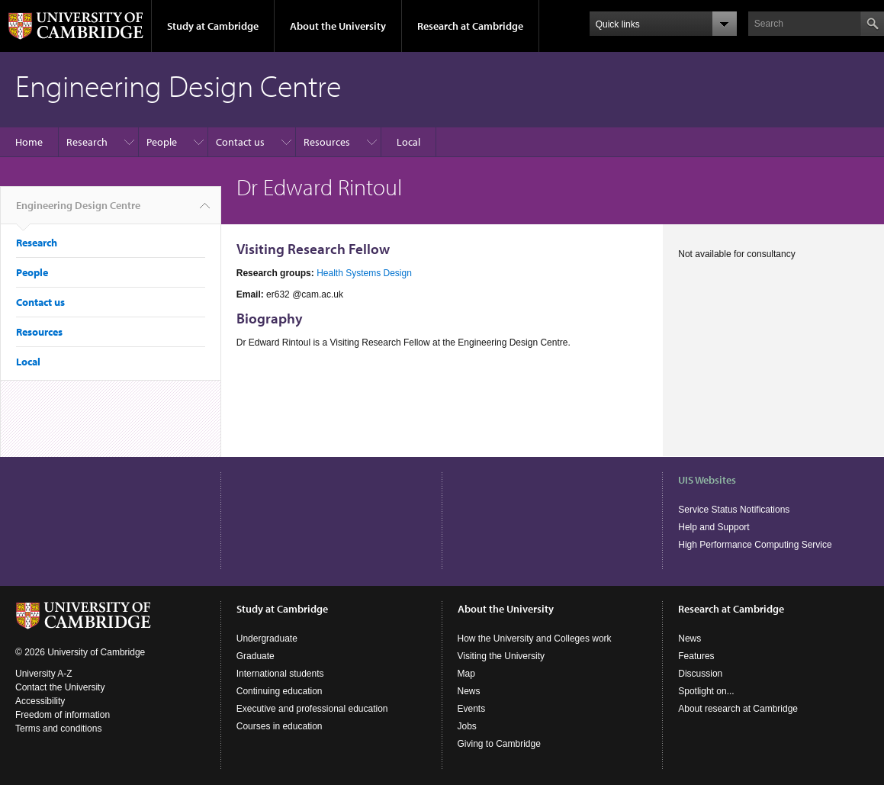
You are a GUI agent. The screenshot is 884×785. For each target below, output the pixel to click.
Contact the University (59, 687)
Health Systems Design (364, 273)
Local (408, 142)
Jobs (467, 726)
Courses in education (279, 726)
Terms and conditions (58, 728)
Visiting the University (501, 656)
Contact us (240, 142)
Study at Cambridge (213, 26)
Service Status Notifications (733, 509)
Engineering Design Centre (78, 211)
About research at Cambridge (738, 708)
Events (472, 708)
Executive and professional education (312, 708)
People (161, 142)
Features (696, 656)
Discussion (700, 673)
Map (466, 673)
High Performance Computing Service (754, 544)
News (469, 691)
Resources (327, 142)
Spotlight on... (706, 691)
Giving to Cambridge (499, 743)
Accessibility (40, 701)
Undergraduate (266, 638)
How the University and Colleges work (535, 638)
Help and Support (713, 527)
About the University (338, 26)
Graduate (255, 656)
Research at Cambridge (470, 26)
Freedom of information (62, 714)
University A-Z (43, 673)
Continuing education (279, 691)
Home (29, 142)
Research (87, 142)
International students (280, 673)
